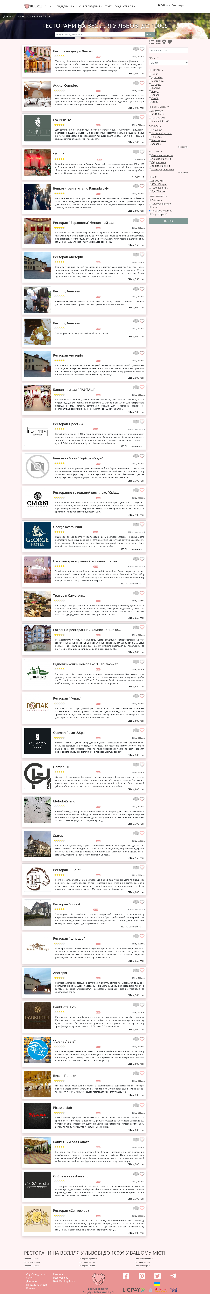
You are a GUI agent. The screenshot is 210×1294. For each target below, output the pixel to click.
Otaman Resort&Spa (69, 732)
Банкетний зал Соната (71, 1142)
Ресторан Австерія (68, 257)
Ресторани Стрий (142, 1265)
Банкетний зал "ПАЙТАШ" (74, 389)
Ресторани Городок (32, 1262)
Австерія (60, 972)
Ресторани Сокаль (32, 1265)
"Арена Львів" (64, 1041)
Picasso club (62, 1107)
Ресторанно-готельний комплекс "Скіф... (86, 492)
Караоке (156, 143)
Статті (108, 6)
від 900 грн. (140, 498)
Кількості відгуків (161, 203)
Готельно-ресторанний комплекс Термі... (86, 561)
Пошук (150, 34)
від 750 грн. (140, 262)
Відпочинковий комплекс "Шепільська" (85, 664)
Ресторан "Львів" (67, 870)
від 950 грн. (140, 228)
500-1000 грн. (159, 184)
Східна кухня (158, 162)
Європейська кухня (162, 155)
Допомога (31, 1281)
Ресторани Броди (142, 1262)
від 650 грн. (140, 601)
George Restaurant (67, 527)
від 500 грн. (140, 91)
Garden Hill (61, 767)
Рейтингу (156, 200)
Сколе (154, 74)
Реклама (58, 1274)
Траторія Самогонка (69, 595)
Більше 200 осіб (160, 121)
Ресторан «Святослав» (71, 1210)
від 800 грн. (140, 56)
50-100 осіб (157, 114)
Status (58, 835)
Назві (154, 207)
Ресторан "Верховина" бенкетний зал (83, 222)
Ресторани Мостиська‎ (144, 1259)
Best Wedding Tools (64, 1281)
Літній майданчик (161, 133)
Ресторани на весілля (29, 16)
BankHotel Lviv (64, 1007)
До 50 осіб (157, 110)
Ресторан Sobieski (67, 904)
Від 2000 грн (158, 191)
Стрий (154, 101)
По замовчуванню (161, 210)
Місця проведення (88, 6)
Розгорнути (183, 147)
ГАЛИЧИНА (62, 119)
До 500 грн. (157, 180)
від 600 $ (141, 159)
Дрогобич (156, 77)
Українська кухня (161, 158)
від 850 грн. (140, 669)
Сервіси (128, 6)
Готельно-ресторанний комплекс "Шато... (87, 629)
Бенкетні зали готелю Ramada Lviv (81, 188)
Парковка (156, 130)
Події (117, 6)
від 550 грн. (140, 841)
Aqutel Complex (65, 85)
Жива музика (158, 140)
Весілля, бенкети (66, 291)
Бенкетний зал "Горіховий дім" (78, 458)
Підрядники (64, 6)
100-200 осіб (158, 117)
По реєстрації (159, 214)
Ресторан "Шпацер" (69, 938)
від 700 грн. (140, 125)
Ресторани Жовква (87, 1262)
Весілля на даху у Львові (73, 51)
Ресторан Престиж (68, 424)
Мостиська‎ (157, 81)
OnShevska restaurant (70, 1176)
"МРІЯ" (58, 154)
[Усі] (152, 42)
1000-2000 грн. (159, 187)
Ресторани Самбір (87, 1265)
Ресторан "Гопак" (67, 698)
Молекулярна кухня (162, 169)
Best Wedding (60, 1277)
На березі (156, 137)
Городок (156, 84)
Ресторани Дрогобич (88, 1259)
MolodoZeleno (64, 801)
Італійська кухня (160, 165)
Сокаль (155, 95)
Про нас (30, 1288)
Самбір (155, 98)
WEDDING (40, 6)
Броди (155, 91)
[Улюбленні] (170, 42)
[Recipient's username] (100, 34)
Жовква (155, 88)
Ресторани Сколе (31, 1259)
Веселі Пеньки (64, 1075)
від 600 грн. (140, 328)
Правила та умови (36, 1284)
